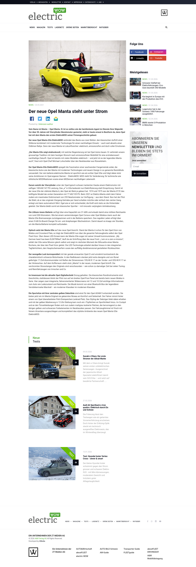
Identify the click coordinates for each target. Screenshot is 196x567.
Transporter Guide (132, 549)
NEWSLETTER (56, 2)
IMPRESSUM (78, 2)
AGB (99, 2)
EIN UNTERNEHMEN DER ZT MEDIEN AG (47, 535)
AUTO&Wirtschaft (84, 549)
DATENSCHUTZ (90, 2)
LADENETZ (59, 27)
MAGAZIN (41, 27)
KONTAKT (67, 2)
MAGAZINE (76, 521)
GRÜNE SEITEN (72, 27)
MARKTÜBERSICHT (89, 27)
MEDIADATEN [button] (43, 2)
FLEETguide (129, 552)
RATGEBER (103, 27)
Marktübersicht (122, 521)
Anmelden (140, 173)
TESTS (50, 27)
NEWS (32, 27)
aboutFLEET (81, 552)
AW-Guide (104, 552)
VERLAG (32, 2)
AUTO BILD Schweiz (109, 549)
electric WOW (82, 556)
